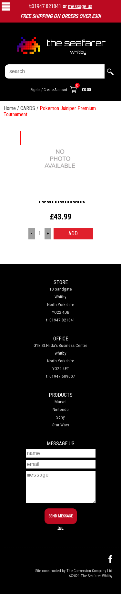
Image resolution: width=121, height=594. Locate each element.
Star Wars (60, 424)
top (61, 527)
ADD (73, 233)
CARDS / (30, 108)
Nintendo (61, 409)
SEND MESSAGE (60, 516)
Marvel (60, 401)
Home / (12, 108)
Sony (60, 417)
